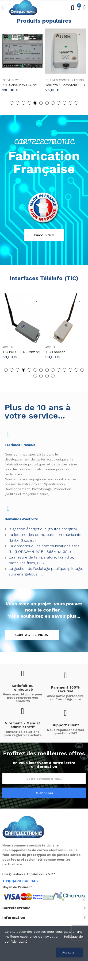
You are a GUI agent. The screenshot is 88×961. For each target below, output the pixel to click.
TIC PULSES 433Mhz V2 (21, 352)
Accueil (7, 347)
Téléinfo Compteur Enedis (64, 80)
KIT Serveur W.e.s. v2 (19, 85)
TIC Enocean (55, 352)
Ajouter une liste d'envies (37, 31)
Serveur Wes (11, 80)
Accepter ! (70, 952)
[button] (12, 103)
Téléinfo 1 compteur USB (65, 85)
